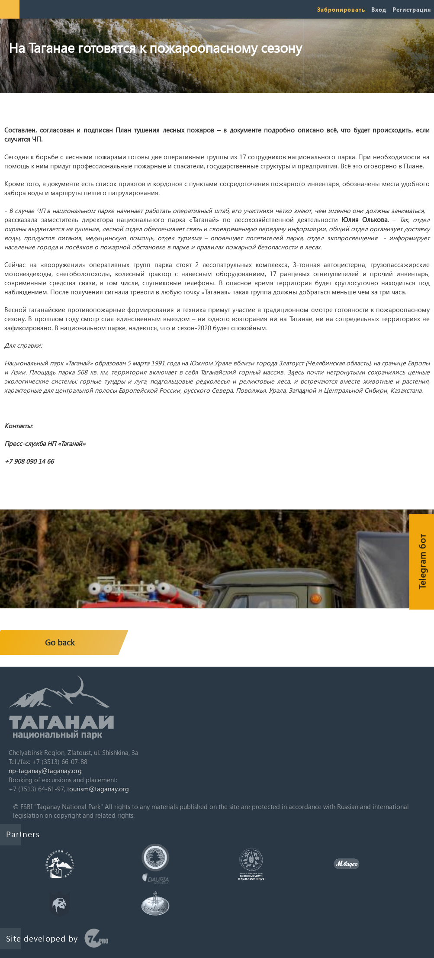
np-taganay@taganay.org (45, 770)
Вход (378, 9)
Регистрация (411, 9)
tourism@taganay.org (98, 788)
